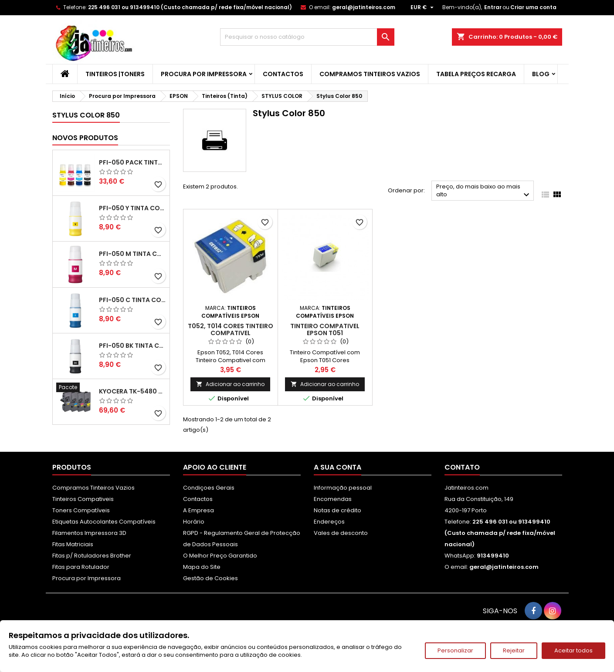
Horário (193, 521)
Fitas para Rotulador (80, 567)
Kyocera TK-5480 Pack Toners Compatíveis (132, 391)
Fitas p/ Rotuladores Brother (91, 555)
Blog (541, 74)
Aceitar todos (573, 650)
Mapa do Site (201, 567)
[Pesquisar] (307, 37)
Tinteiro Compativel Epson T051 (325, 329)
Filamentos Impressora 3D (89, 533)
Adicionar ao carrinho (230, 384)
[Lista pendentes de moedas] (423, 7)
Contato (462, 467)
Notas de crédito (337, 510)
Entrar (493, 7)
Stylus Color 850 (86, 115)
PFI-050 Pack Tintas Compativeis (132, 162)
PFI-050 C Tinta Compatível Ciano (132, 299)
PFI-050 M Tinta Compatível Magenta (132, 253)
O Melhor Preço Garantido (220, 555)
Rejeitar (514, 650)
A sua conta (337, 467)
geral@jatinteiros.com (363, 7)
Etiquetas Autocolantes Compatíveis (104, 521)
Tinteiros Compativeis (83, 499)
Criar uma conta (533, 7)
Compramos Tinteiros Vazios (369, 74)
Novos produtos (85, 138)
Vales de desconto (341, 533)
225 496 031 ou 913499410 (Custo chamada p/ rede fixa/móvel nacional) (190, 7)
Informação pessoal (343, 488)
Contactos (283, 74)
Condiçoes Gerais (208, 488)
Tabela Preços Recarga (476, 74)
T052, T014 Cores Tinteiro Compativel (230, 329)
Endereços (329, 521)
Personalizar (455, 650)
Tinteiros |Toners (115, 74)
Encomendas (333, 499)
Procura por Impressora (204, 74)
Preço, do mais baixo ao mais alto (484, 191)
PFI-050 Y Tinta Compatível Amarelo (132, 208)
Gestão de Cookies (210, 578)
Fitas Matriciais (72, 544)
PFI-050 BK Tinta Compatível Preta (132, 345)
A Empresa (198, 510)
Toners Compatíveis (81, 510)
